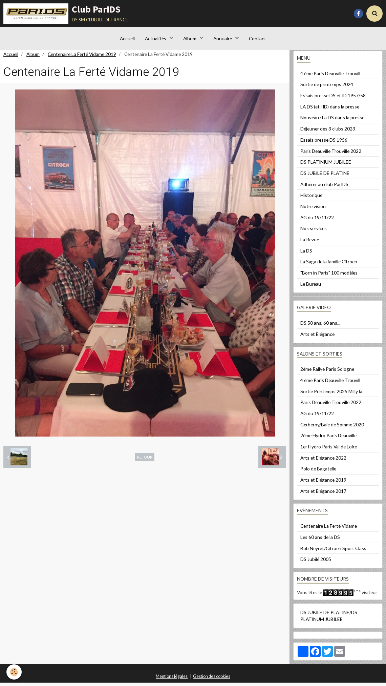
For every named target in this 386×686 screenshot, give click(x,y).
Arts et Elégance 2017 (323, 494)
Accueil (127, 39)
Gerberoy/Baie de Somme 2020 (332, 428)
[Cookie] (14, 672)
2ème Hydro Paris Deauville (328, 439)
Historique (311, 198)
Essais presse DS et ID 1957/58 (333, 99)
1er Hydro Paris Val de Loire (328, 450)
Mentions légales (172, 679)
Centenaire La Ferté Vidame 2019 (82, 57)
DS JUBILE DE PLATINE (324, 176)
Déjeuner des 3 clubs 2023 (327, 132)
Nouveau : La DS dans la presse (332, 121)
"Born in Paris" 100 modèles (329, 276)
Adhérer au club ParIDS (324, 187)
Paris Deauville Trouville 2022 (330, 154)
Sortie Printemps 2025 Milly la (331, 395)
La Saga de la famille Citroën (328, 265)
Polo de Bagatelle (318, 472)
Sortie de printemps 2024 (326, 87)
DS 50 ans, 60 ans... (320, 326)
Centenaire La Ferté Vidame (328, 529)
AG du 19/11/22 (317, 221)
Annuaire (223, 39)
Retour (144, 460)
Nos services (313, 232)
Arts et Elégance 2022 (323, 461)
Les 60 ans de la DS (320, 540)
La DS (306, 254)
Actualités (156, 39)
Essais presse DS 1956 (323, 143)
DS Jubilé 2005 (315, 562)
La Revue (309, 243)
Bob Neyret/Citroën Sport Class (333, 551)
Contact (257, 39)
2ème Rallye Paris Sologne (327, 372)
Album (190, 39)
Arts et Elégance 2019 (323, 483)
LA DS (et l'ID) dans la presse (329, 110)
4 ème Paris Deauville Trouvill (330, 77)
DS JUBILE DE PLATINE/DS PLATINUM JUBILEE (328, 619)
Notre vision (313, 210)
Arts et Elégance (317, 337)
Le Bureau (310, 287)
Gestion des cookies (211, 679)
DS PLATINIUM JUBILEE (325, 165)
